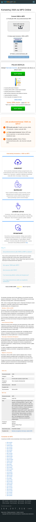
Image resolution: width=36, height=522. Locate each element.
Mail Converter (21, 501)
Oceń (18, 288)
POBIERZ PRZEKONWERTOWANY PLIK (18, 57)
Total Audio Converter (11, 68)
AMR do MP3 (9, 475)
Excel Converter (13, 503)
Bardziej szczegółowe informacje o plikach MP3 (22, 431)
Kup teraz (18, 74)
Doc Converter (28, 501)
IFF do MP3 (9, 444)
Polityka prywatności (11, 512)
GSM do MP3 (9, 445)
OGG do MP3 (10, 490)
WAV (16, 48)
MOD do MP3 (10, 456)
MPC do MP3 (9, 453)
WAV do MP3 (9, 448)
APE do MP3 (9, 489)
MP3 (16, 41)
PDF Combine (28, 503)
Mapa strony (3, 512)
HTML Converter (5, 503)
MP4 (16, 46)
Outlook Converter (13, 501)
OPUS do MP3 (10, 459)
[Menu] (33, 2)
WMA (16, 43)
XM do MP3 (9, 451)
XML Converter (21, 503)
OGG (16, 50)
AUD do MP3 (9, 454)
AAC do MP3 (9, 447)
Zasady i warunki (20, 512)
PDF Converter (5, 501)
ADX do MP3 (9, 450)
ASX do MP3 (9, 458)
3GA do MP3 (9, 467)
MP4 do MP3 (9, 442)
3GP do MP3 (9, 462)
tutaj (27, 242)
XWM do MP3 (10, 461)
